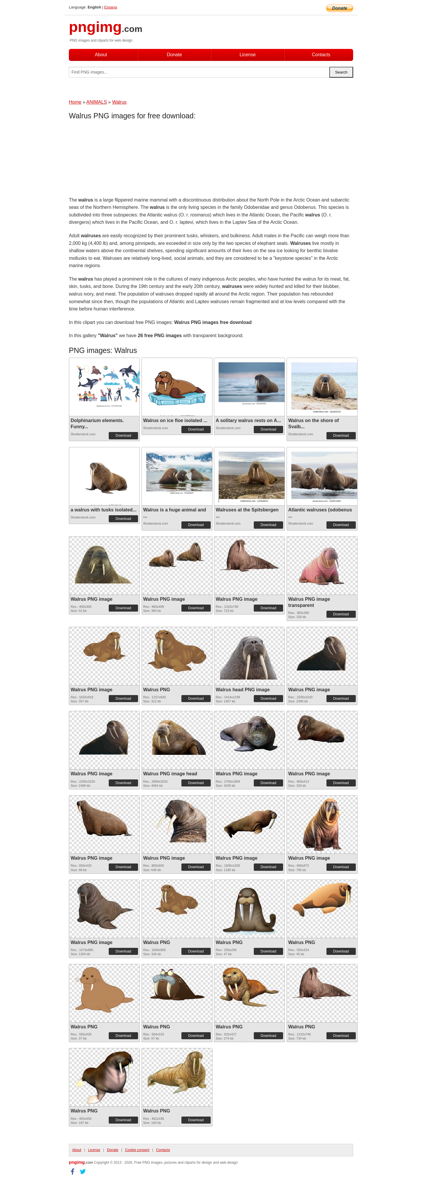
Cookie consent (137, 1150)
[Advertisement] (116, 159)
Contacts (321, 54)
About (101, 54)
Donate (174, 54)
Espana (110, 7)
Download (123, 436)
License (247, 54)
